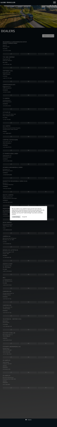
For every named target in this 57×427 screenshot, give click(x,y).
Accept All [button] (24, 216)
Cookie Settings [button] (16, 216)
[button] (54, 2)
